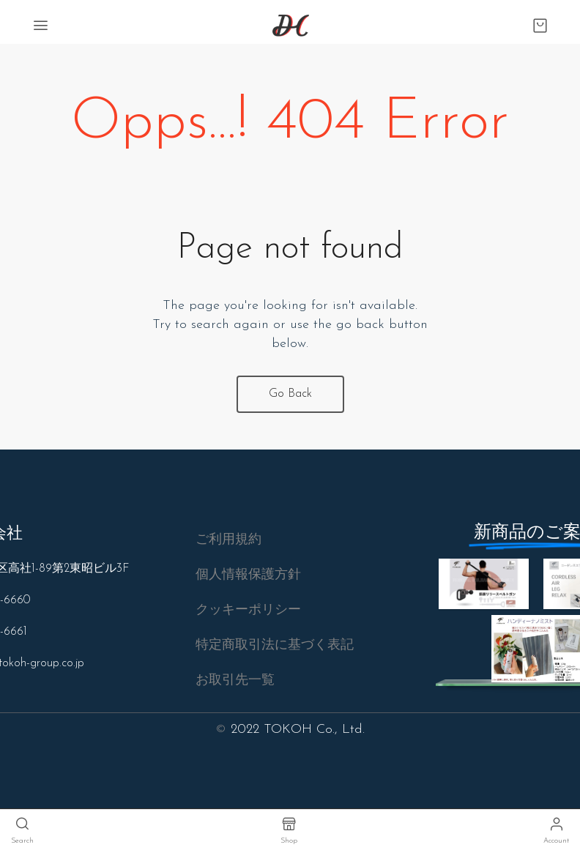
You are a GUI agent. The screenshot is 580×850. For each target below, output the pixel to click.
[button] (228, 540)
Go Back (290, 394)
